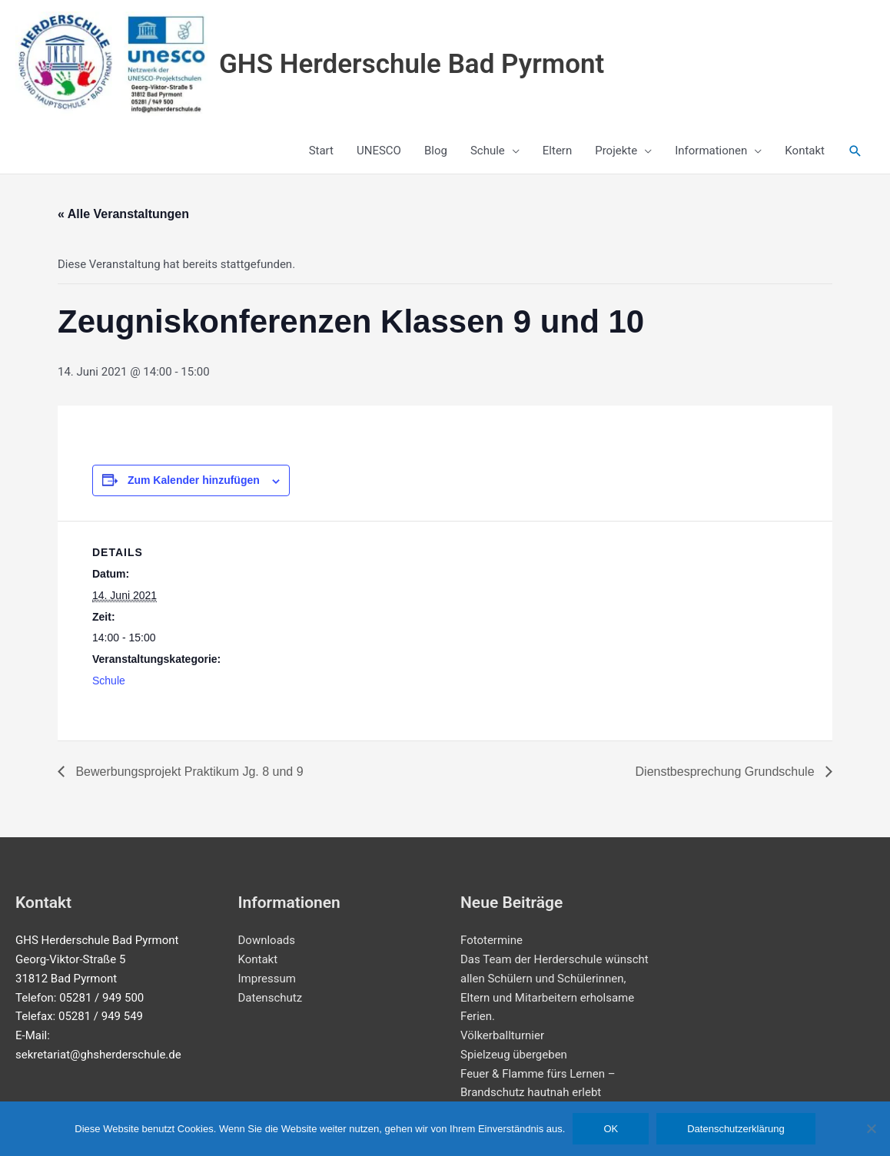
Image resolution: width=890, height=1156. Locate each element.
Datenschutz (270, 998)
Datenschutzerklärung (735, 1128)
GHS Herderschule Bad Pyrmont (411, 64)
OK (610, 1128)
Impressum (267, 978)
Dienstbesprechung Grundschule (727, 771)
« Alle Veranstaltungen (123, 213)
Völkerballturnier (502, 1035)
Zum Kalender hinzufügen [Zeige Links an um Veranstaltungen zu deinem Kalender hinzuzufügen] (194, 480)
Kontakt (258, 959)
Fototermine (491, 940)
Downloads (267, 940)
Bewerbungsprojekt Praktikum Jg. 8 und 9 (188, 771)
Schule (108, 680)
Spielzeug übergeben (513, 1055)
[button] (855, 151)
